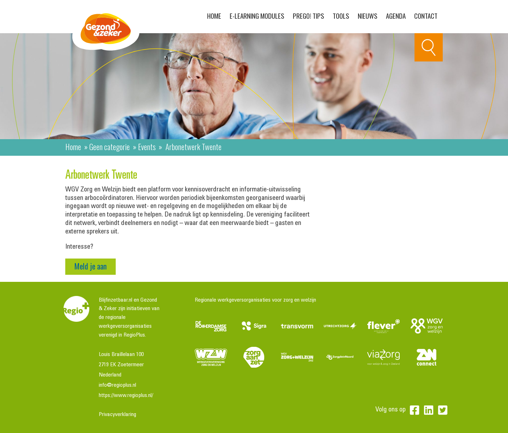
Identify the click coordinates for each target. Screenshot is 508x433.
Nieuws (367, 15)
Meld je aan (90, 266)
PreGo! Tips (308, 15)
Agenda (396, 15)
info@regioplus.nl (117, 385)
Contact (425, 15)
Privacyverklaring (117, 414)
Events (147, 146)
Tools (341, 15)
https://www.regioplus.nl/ (126, 395)
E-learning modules (257, 15)
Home (214, 15)
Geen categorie (109, 146)
